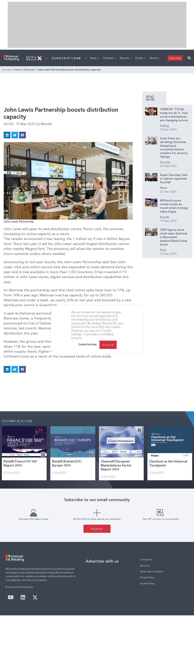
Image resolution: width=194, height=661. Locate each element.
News (94, 57)
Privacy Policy (147, 577)
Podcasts (109, 57)
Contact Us (146, 559)
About (154, 57)
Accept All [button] (108, 344)
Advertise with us (102, 561)
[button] (189, 58)
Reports (126, 57)
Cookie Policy (147, 583)
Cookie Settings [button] (87, 344)
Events (140, 57)
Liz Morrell (44, 124)
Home (17, 69)
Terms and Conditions (151, 571)
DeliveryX (29, 69)
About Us (145, 565)
